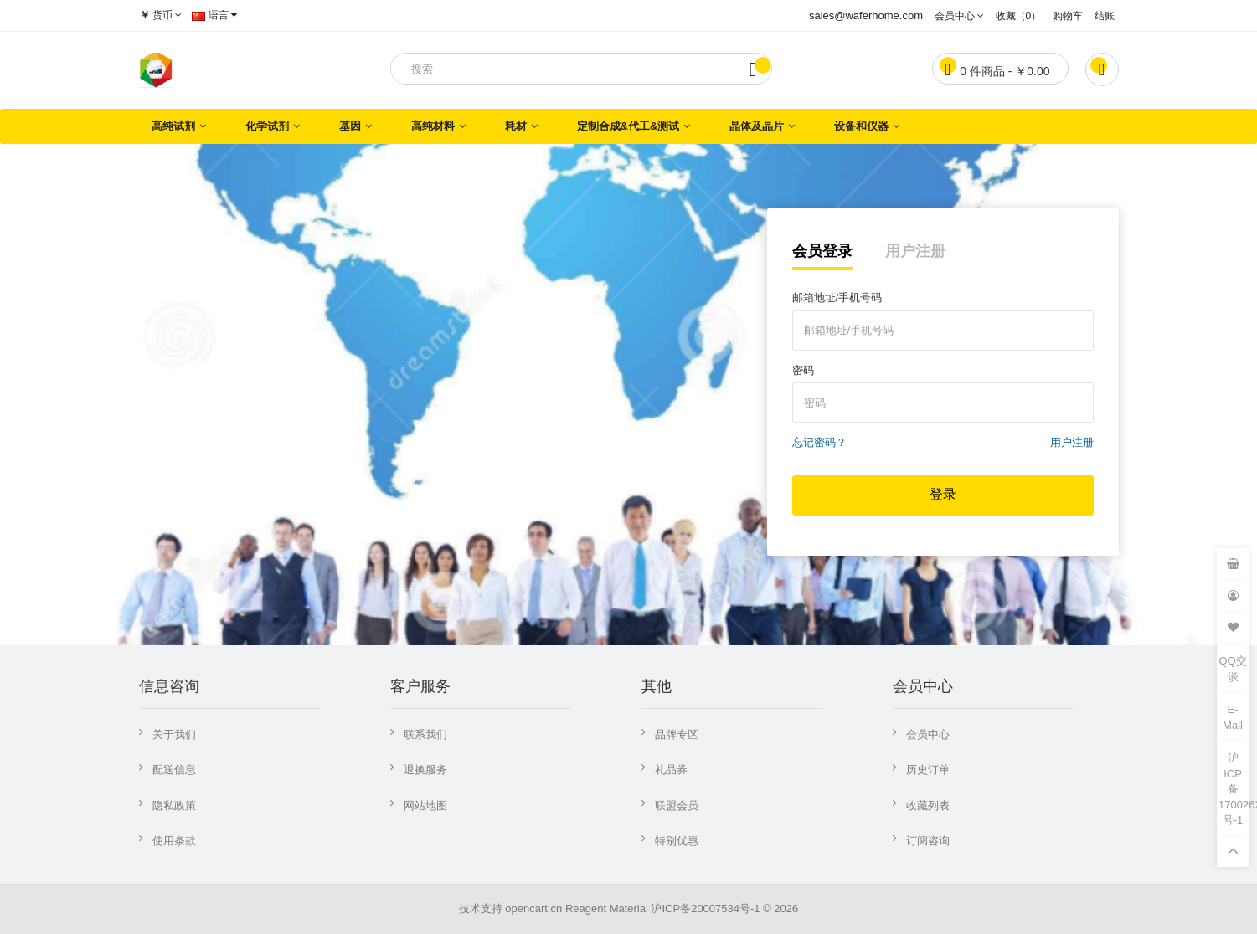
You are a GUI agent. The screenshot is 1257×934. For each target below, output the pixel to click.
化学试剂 (267, 126)
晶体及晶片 (756, 126)
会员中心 (928, 734)
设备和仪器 (861, 126)
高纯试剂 (173, 126)
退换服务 (425, 769)
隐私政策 (174, 805)
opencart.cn (533, 908)
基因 (350, 126)
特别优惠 (676, 840)
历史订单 (928, 769)
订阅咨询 (928, 840)
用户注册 (915, 251)
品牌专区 (676, 734)
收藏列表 (928, 805)
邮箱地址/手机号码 (837, 297)
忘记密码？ (819, 442)
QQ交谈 (1232, 668)
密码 (803, 370)
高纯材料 (433, 126)
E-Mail (1233, 717)
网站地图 (425, 805)
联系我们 (425, 734)
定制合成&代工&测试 (628, 126)
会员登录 (822, 251)
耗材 (516, 126)
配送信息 (174, 769)
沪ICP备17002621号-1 (1233, 789)
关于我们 (174, 734)
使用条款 (174, 840)
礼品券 (671, 769)
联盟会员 (676, 805)
